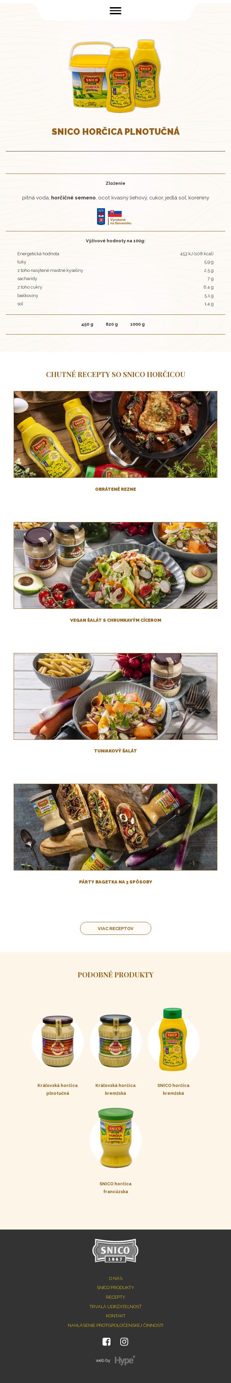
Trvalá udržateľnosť (116, 1306)
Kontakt (115, 1315)
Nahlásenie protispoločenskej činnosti (115, 1325)
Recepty (115, 1297)
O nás (115, 1278)
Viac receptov (116, 928)
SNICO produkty (115, 1287)
